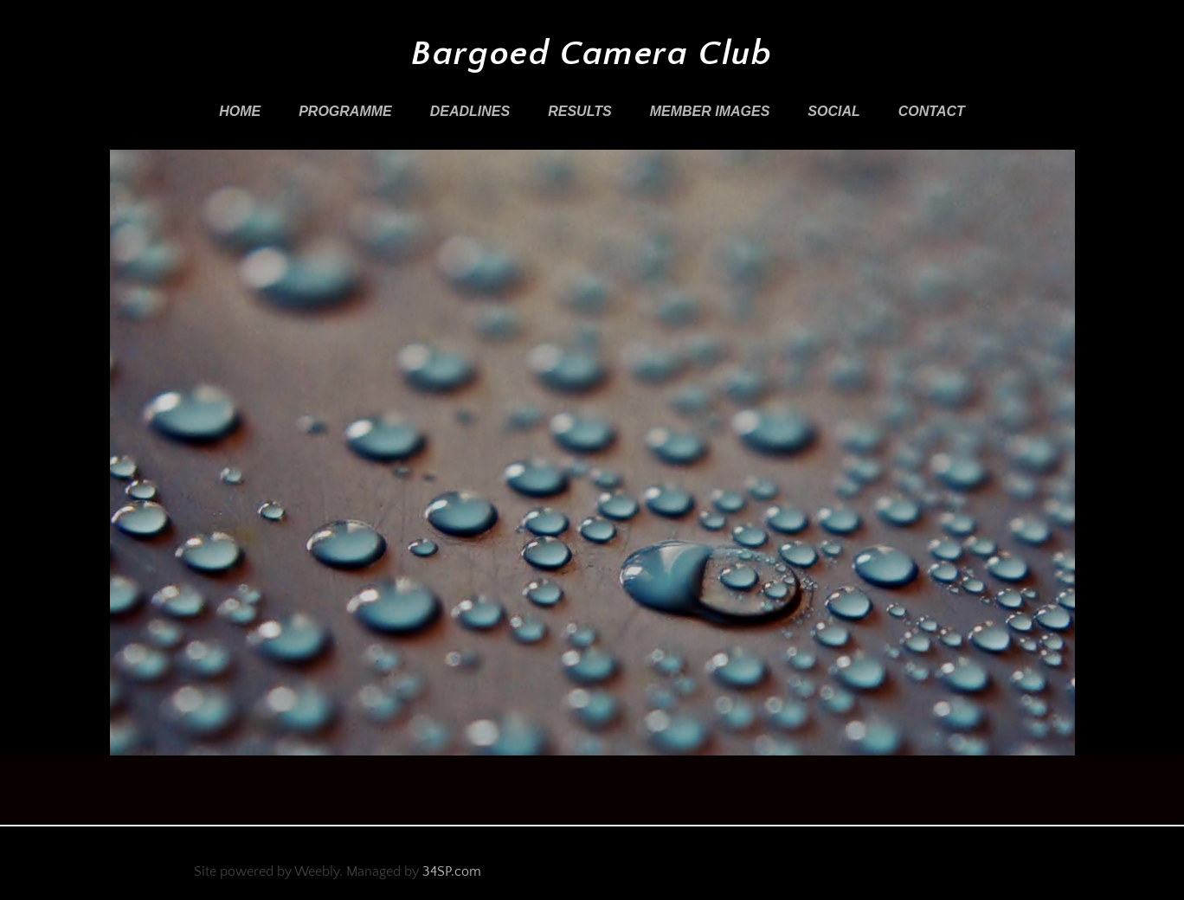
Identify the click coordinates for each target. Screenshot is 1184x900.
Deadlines (470, 111)
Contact (931, 111)
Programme (345, 111)
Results (579, 111)
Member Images (710, 111)
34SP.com (451, 871)
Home (240, 111)
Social (833, 111)
